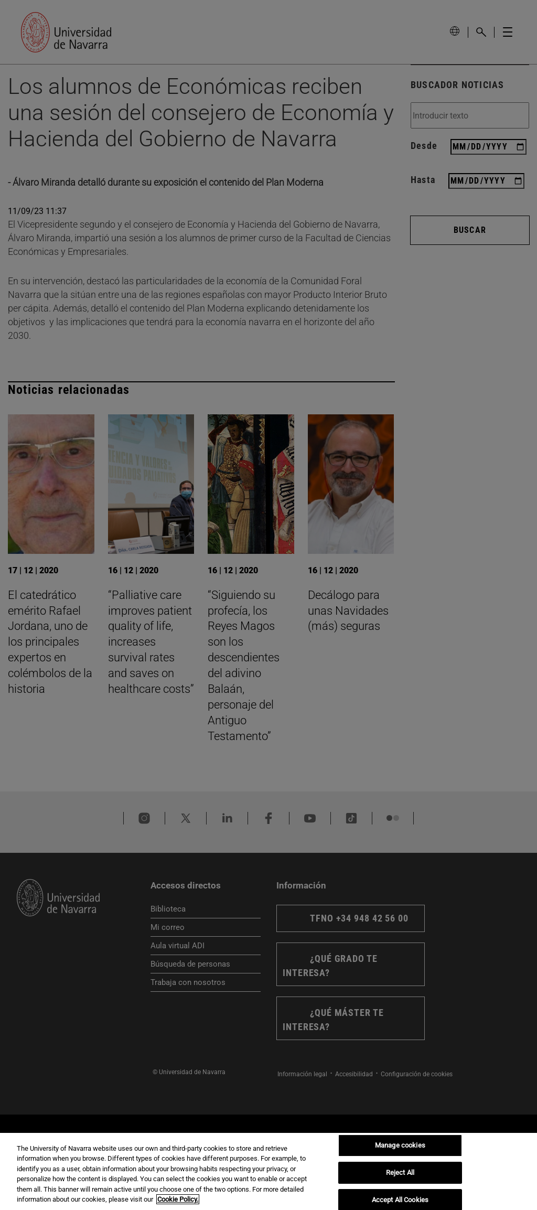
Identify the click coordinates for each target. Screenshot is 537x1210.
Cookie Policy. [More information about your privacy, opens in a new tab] (177, 1199)
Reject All (400, 1172)
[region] (268, 1171)
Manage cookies (400, 1146)
